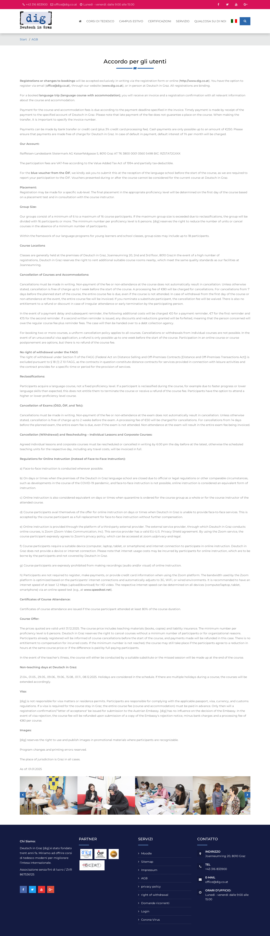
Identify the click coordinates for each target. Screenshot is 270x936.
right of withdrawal (154, 895)
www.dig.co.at (113, 85)
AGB (35, 39)
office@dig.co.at (65, 4)
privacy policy (151, 886)
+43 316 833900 (37, 4)
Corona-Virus (150, 919)
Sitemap (147, 862)
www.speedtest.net (97, 589)
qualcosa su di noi (210, 21)
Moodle (146, 853)
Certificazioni (159, 21)
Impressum (149, 870)
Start (24, 39)
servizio (183, 21)
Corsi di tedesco (100, 21)
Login (145, 911)
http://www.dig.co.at (194, 81)
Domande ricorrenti (155, 903)
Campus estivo (131, 21)
